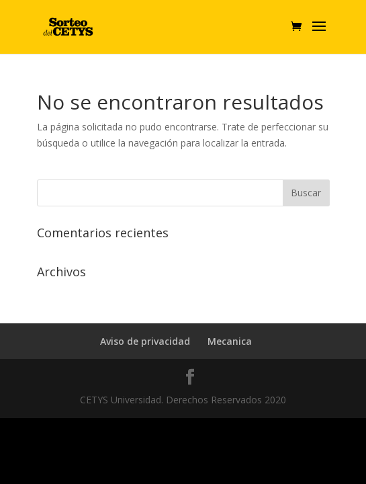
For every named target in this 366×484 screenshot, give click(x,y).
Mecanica (230, 341)
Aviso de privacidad (145, 341)
